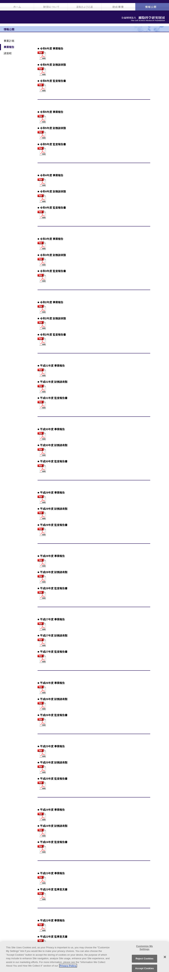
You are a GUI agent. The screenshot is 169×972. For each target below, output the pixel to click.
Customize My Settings (144, 948)
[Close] (165, 957)
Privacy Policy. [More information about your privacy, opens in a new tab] (68, 965)
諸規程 (8, 53)
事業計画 (9, 40)
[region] (84, 957)
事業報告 (9, 47)
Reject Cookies (144, 958)
